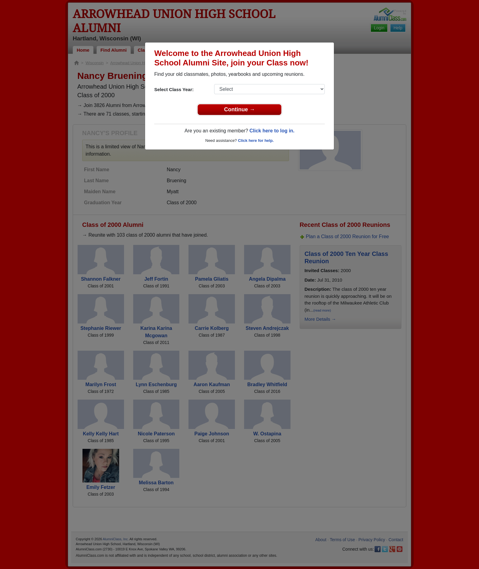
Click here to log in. (271, 130)
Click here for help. (256, 140)
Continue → (239, 109)
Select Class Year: (174, 89)
